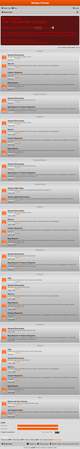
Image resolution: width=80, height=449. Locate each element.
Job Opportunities (15, 410)
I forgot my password (7, 432)
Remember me (48, 432)
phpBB (33, 447)
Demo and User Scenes (17, 401)
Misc (40, 398)
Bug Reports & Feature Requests (21, 107)
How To (11, 64)
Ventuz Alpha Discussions (19, 197)
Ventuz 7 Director (40, 94)
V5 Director (40, 250)
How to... (11, 294)
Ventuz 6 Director (40, 160)
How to (11, 129)
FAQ (9, 278)
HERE (38, 27)
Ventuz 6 (40, 117)
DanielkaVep (58, 440)
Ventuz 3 (40, 346)
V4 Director (40, 325)
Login (3, 422)
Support (17, 58)
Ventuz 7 (40, 51)
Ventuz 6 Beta (40, 184)
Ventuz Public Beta (15, 188)
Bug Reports (13, 83)
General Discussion (16, 55)
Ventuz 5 (40, 207)
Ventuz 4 (40, 274)
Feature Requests (15, 72)
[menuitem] (14, 8)
